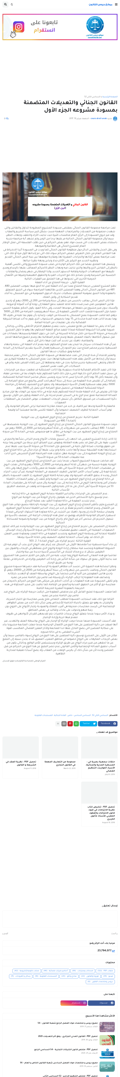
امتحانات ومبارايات (82, 971)
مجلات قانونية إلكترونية (26, 971)
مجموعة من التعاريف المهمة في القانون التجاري (60, 763)
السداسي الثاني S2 (92, 97)
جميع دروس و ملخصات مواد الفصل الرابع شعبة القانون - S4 (68, 1023)
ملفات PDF (105, 971)
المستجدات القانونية (44, 715)
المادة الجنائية (60, 715)
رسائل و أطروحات (20, 976)
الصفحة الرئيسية (110, 97)
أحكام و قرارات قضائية (56, 971)
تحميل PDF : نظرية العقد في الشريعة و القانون (21, 763)
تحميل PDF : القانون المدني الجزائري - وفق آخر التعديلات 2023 (68, 1036)
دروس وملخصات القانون (100, 982)
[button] (116, 4)
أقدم (6, 934)
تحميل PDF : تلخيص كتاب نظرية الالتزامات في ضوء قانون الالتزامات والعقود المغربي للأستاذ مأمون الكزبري (101, 813)
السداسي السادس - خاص (79, 715)
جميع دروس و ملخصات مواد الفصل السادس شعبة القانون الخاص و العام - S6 (59, 1063)
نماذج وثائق (69, 976)
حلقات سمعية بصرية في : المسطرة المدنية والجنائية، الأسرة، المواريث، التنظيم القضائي (100, 766)
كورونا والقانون (90, 976)
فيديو (108, 976)
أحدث (113, 934)
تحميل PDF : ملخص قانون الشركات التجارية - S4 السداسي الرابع (66, 1050)
